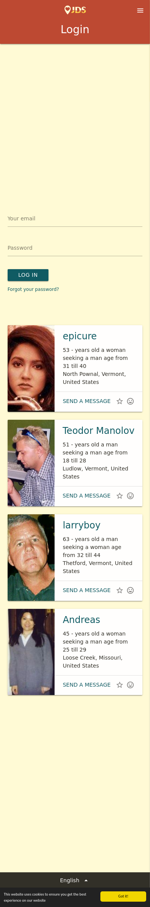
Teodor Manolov (98, 430)
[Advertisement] (75, 122)
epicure (80, 336)
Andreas (81, 620)
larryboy (81, 525)
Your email (21, 218)
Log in (28, 275)
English (75, 880)
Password (20, 248)
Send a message (86, 401)
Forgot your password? (33, 289)
